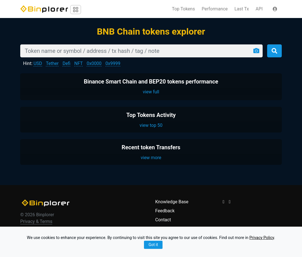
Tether (52, 63)
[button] (275, 8)
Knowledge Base (171, 201)
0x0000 (94, 63)
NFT (78, 63)
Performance (215, 9)
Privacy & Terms (36, 221)
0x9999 (112, 63)
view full (151, 91)
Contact (163, 219)
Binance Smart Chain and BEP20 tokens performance (151, 81)
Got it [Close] (153, 244)
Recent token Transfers (151, 147)
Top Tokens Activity (151, 115)
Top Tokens (183, 9)
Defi (66, 63)
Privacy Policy (261, 237)
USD (37, 63)
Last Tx (242, 9)
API (259, 9)
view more (151, 157)
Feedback (165, 210)
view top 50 (150, 125)
